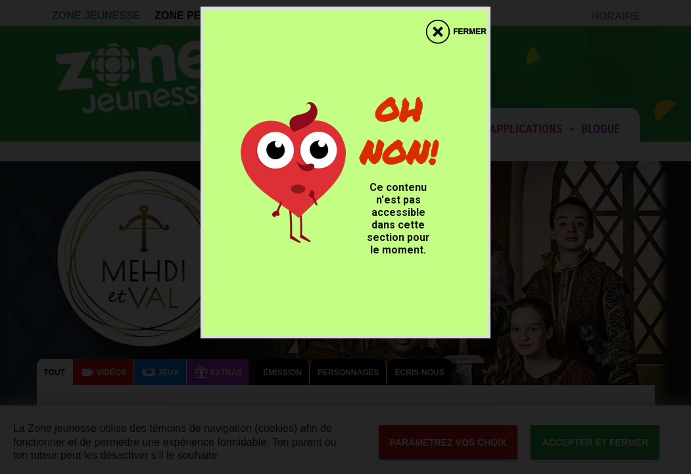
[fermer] (456, 25)
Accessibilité (0, 0)
